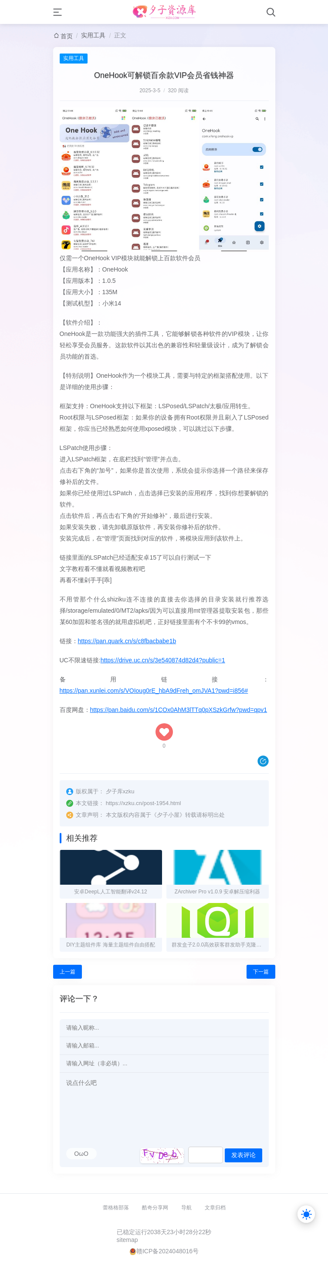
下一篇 (261, 972)
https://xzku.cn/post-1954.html (143, 803)
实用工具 (93, 35)
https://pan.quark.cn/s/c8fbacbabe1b (127, 641)
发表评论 (243, 1154)
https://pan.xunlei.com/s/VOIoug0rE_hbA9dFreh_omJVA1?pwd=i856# (154, 690)
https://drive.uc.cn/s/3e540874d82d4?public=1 (163, 660)
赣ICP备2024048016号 (167, 1251)
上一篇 (67, 972)
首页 (67, 36)
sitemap (127, 1239)
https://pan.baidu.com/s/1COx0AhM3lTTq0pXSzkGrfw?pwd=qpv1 (178, 709)
